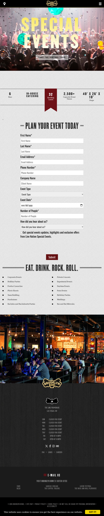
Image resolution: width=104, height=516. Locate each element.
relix (18, 488)
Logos (50, 452)
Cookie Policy (53, 504)
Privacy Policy (40, 504)
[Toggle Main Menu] (100, 4)
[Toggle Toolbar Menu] (4, 4)
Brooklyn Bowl (52, 3)
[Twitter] (46, 446)
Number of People (29, 210)
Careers (59, 452)
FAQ (43, 452)
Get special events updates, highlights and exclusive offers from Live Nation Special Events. (49, 234)
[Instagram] (53, 446)
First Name (26, 135)
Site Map (29, 504)
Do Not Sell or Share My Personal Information (77, 504)
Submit (52, 257)
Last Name (26, 146)
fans (18, 486)
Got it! (92, 512)
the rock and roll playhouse (86, 488)
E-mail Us (52, 475)
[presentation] (52, 247)
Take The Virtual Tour (52, 57)
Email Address (27, 156)
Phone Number (28, 167)
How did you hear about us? (33, 221)
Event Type (25, 188)
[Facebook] (50, 446)
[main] (52, 195)
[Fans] (57, 446)
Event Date (26, 199)
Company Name (27, 178)
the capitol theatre (52, 488)
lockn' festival (85, 486)
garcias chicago (52, 486)
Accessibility (52, 506)
